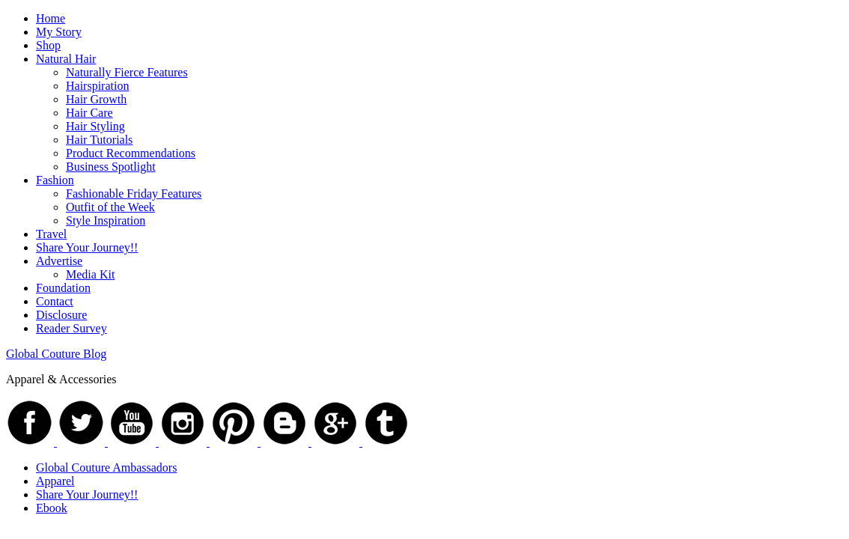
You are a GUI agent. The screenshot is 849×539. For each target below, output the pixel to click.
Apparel (55, 481)
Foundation (63, 287)
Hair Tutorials (99, 139)
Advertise (59, 261)
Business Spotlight (111, 166)
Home (50, 18)
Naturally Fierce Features (127, 72)
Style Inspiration (105, 220)
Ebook (51, 508)
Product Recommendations (130, 153)
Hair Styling (95, 126)
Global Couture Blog (56, 353)
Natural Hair (66, 58)
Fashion (55, 180)
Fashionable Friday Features (133, 193)
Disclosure (61, 314)
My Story (59, 31)
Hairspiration (97, 85)
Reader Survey (71, 328)
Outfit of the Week (110, 207)
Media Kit (90, 274)
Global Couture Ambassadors (106, 467)
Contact (54, 301)
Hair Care (89, 112)
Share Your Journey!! (87, 247)
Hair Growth (96, 99)
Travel (51, 234)
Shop (48, 45)
